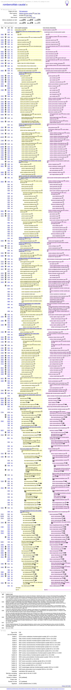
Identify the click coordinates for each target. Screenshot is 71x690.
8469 (9, 572)
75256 (2, 40)
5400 (9, 109)
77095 (2, 164)
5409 (8, 285)
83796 (2, 53)
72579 (2, 273)
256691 (2, 130)
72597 (2, 369)
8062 (9, 222)
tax (11, 29)
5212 (9, 563)
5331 (9, 415)
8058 (9, 208)
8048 (9, 193)
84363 (2, 51)
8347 (8, 561)
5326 (9, 417)
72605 (2, 103)
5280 (9, 453)
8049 (9, 196)
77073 (2, 101)
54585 (2, 255)
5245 (9, 398)
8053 (9, 202)
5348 (9, 118)
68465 (2, 85)
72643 (2, 421)
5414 (9, 279)
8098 (9, 387)
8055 (9, 204)
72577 (2, 269)
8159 (9, 68)
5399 (9, 372)
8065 (9, 227)
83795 (2, 37)
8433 (9, 168)
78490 (2, 34)
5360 (9, 355)
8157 (9, 32)
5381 (9, 177)
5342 (9, 96)
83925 (2, 70)
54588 (2, 245)
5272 (9, 55)
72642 (2, 507)
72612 (2, 350)
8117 (9, 427)
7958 (9, 419)
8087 (9, 304)
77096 (2, 331)
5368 (9, 150)
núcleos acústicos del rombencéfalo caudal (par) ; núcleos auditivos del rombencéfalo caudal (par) (30, 177)
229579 (2, 137)
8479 (9, 544)
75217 (2, 548)
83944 (2, 393)
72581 (2, 275)
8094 (9, 376)
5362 (8, 390)
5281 (9, 44)
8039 (9, 170)
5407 (9, 269)
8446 (9, 539)
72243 (2, 337)
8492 (9, 533)
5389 (8, 253)
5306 (9, 487)
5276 (9, 53)
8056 (9, 206)
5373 (9, 137)
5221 (9, 574)
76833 (2, 359)
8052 (9, 200)
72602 (2, 75)
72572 (2, 215)
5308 (9, 469)
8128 (9, 451)
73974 (2, 576)
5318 (9, 576)
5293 (9, 522)
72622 (2, 434)
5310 (9, 583)
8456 (9, 478)
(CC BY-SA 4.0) (61, 688)
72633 (2, 522)
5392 (9, 127)
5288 (9, 393)
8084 (9, 298)
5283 (9, 42)
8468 (9, 502)
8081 (9, 294)
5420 (9, 314)
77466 (2, 154)
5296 (9, 432)
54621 (2, 211)
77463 (2, 152)
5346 (9, 111)
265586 (2, 516)
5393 (9, 107)
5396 (9, 365)
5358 (9, 350)
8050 (9, 198)
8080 (9, 291)
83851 (2, 404)
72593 (2, 352)
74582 (2, 55)
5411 (9, 359)
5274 (9, 49)
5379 (9, 166)
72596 (2, 372)
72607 (2, 127)
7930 (9, 535)
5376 (9, 161)
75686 (2, 583)
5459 (9, 546)
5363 (9, 255)
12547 (8, 421)
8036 (9, 94)
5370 (9, 146)
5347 (9, 114)
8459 (9, 490)
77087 (2, 348)
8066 (9, 229)
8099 (9, 406)
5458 (9, 548)
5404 (9, 261)
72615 (2, 453)
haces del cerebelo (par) (26, 448)
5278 (9, 46)
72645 (2, 544)
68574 (2, 367)
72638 (2, 481)
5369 (9, 148)
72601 (2, 253)
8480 (9, 550)
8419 (9, 460)
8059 (9, 217)
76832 (2, 266)
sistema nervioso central (26, 13)
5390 (9, 374)
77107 (2, 263)
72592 (2, 339)
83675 (2, 430)
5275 (9, 475)
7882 (9, 425)
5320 (9, 465)
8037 (9, 124)
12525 (8, 518)
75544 (2, 518)
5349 (9, 121)
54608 (2, 172)
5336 (9, 75)
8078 (9, 288)
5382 (9, 181)
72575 (2, 83)
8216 (9, 318)
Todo (39, 13)
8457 (9, 483)
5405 (9, 263)
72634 (2, 514)
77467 (2, 133)
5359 (9, 352)
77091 (2, 159)
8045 (9, 188)
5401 (9, 380)
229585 (2, 146)
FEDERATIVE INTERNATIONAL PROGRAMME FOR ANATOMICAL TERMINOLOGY (22, 688)
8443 (9, 578)
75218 (2, 546)
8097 (9, 385)
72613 (2, 487)
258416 (2, 398)
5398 (9, 369)
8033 (9, 83)
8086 (9, 301)
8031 (9, 73)
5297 (9, 434)
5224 (8, 567)
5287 (9, 34)
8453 (8, 438)
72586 (2, 324)
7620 (9, 541)
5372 (9, 133)
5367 (9, 152)
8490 (9, 529)
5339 (9, 81)
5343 (9, 98)
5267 (9, 65)
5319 (9, 456)
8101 (9, 395)
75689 (2, 567)
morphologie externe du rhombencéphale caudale (28, 31)
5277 (9, 51)
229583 (2, 144)
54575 (2, 378)
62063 (2, 541)
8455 (9, 446)
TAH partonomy (23, 11)
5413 (9, 363)
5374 (9, 140)
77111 (2, 363)
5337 (9, 77)
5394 (9, 103)
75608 (2, 46)
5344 (9, 101)
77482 (2, 526)
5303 (9, 556)
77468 (2, 140)
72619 (2, 402)
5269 (9, 57)
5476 (9, 552)
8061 (9, 220)
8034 (9, 92)
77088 (2, 345)
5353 (9, 337)
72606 (2, 111)
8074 (9, 243)
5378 (9, 174)
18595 (8, 88)
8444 (9, 580)
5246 (9, 400)
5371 (9, 154)
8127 (9, 448)
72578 (2, 282)
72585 (2, 320)
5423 (9, 316)
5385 (9, 215)
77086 (2, 341)
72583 (2, 277)
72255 (2, 42)
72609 (2, 374)
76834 (2, 361)
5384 (9, 213)
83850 (2, 552)
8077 (9, 271)
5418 (9, 277)
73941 (2, 400)
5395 (9, 105)
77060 (2, 79)
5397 (9, 367)
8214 (9, 322)
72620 (2, 550)
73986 (2, 563)
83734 (2, 65)
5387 (9, 245)
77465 (2, 148)
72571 (2, 213)
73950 (2, 456)
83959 (2, 114)
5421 (9, 320)
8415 (9, 526)
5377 (9, 172)
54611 (2, 166)
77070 (2, 96)
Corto (35, 13)
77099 (2, 107)
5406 (9, 266)
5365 (9, 159)
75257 (2, 44)
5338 (9, 79)
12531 (8, 412)
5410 (9, 357)
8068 (9, 231)
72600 (2, 109)
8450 (9, 494)
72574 (2, 357)
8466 (9, 500)
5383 (9, 211)
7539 (9, 423)
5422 (9, 324)
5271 (9, 60)
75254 (2, 57)
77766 (2, 412)
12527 (8, 430)
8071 (9, 235)
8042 (9, 184)
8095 (9, 383)
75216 (2, 531)
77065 (2, 81)
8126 (9, 524)
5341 (9, 90)
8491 (9, 531)
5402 (9, 247)
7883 (9, 570)
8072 (9, 238)
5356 (9, 345)
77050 (2, 554)
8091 (9, 329)
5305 (9, 481)
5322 (9, 554)
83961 (2, 121)
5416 (9, 273)
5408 (9, 378)
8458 (9, 485)
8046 (9, 190)
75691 (2, 574)
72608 (2, 380)
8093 (9, 334)
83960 (2, 118)
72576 (2, 261)
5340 (8, 85)
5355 (9, 341)
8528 (9, 520)
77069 (2, 90)
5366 (9, 157)
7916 (9, 504)
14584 (8, 559)
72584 (2, 316)
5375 (9, 144)
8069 (9, 233)
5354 (9, 339)
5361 (9, 240)
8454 (9, 442)
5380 (9, 164)
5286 (9, 37)
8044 (9, 186)
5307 (9, 402)
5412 (9, 361)
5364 (9, 130)
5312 (9, 507)
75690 (2, 572)
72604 (2, 105)
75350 (2, 63)
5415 (9, 282)
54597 (2, 157)
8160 (9, 511)
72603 (2, 98)
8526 (9, 514)
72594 (2, 355)
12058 (8, 463)
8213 (9, 326)
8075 (9, 250)
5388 (9, 331)
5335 (9, 70)
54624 (2, 181)
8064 (9, 225)
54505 (2, 240)
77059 (2, 77)
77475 (2, 174)
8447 (9, 585)
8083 (9, 296)
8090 (9, 311)
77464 (2, 150)
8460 (9, 497)
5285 (9, 40)
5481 (9, 537)
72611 (2, 556)
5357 (9, 348)
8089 (9, 307)
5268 (9, 63)
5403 (9, 259)
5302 (9, 404)
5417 (9, 275)
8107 (9, 409)
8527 (9, 516)
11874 (8, 29)
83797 (2, 60)
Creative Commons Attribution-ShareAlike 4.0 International (48, 688)
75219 (2, 533)
